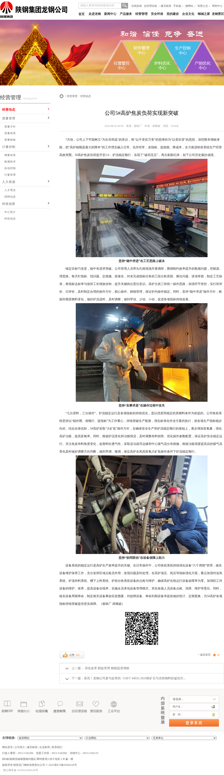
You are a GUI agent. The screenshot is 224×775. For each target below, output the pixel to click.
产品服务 (126, 14)
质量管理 (8, 118)
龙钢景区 (218, 14)
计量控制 (8, 147)
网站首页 (7, 747)
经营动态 (8, 109)
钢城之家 (204, 14)
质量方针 (10, 126)
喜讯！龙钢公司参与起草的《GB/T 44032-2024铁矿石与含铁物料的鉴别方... (135, 678)
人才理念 (10, 190)
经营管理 (141, 14)
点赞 (71, 654)
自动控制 (10, 168)
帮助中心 (217, 5)
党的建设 (172, 14)
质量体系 (10, 133)
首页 (81, 14)
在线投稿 (136, 5)
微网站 (190, 5)
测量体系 (10, 155)
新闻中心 (110, 14)
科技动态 (10, 218)
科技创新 (8, 203)
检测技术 (10, 161)
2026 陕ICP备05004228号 (62, 764)
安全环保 (157, 14)
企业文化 (188, 14)
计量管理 (10, 174)
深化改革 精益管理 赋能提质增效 (106, 668)
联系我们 (57, 747)
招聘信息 (10, 196)
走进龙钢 (95, 14)
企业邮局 (44, 747)
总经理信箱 (150, 5)
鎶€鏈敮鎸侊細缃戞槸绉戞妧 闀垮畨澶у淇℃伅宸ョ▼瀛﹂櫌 (37, 759)
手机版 (178, 5)
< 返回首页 (204, 654)
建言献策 (166, 5)
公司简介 (19, 747)
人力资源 (8, 182)
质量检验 (10, 139)
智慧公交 (203, 5)
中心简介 (10, 212)
